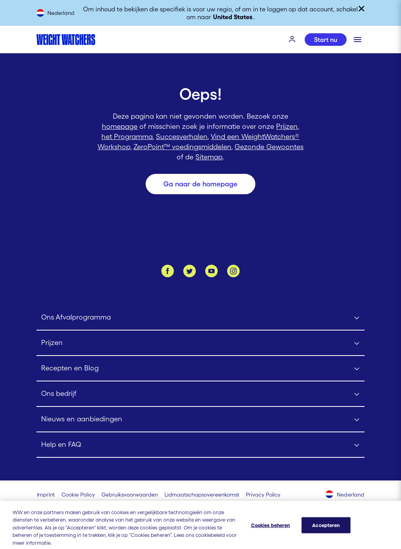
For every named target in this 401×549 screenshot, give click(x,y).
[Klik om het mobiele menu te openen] (357, 40)
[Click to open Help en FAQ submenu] (200, 445)
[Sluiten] (361, 9)
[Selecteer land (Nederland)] (345, 495)
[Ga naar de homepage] (200, 184)
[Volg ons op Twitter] (189, 271)
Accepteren (326, 530)
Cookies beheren (270, 530)
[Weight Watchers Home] (65, 39)
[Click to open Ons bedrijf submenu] (200, 394)
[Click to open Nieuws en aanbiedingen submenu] (200, 419)
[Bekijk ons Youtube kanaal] (211, 271)
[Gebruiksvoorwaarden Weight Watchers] (129, 494)
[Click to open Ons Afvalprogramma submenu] (200, 317)
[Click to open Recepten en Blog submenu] (200, 368)
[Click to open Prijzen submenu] (200, 343)
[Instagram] (233, 271)
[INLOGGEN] (292, 39)
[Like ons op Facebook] (167, 271)
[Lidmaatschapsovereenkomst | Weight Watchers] (202, 494)
